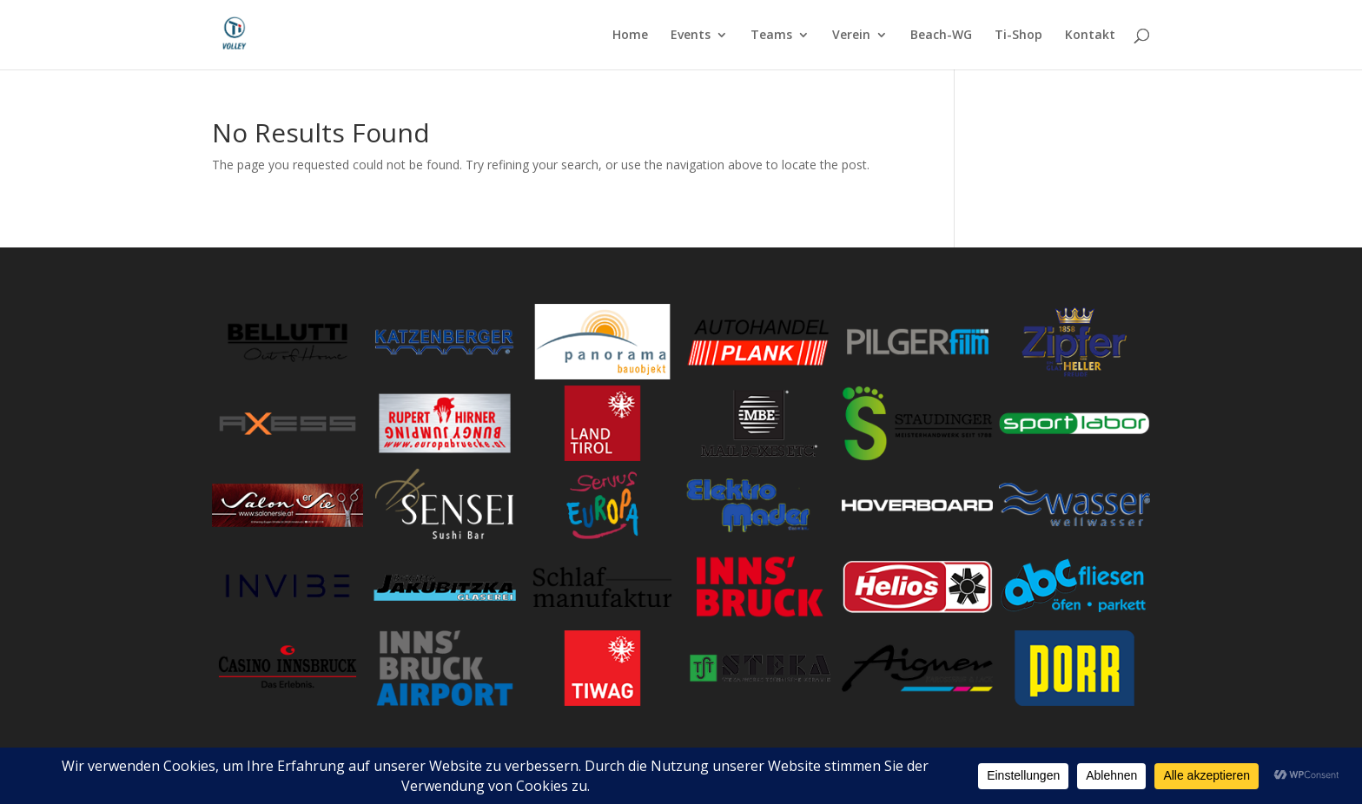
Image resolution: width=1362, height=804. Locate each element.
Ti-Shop (1018, 36)
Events (691, 36)
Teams (771, 36)
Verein (851, 36)
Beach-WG (941, 36)
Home (630, 36)
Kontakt (1090, 36)
